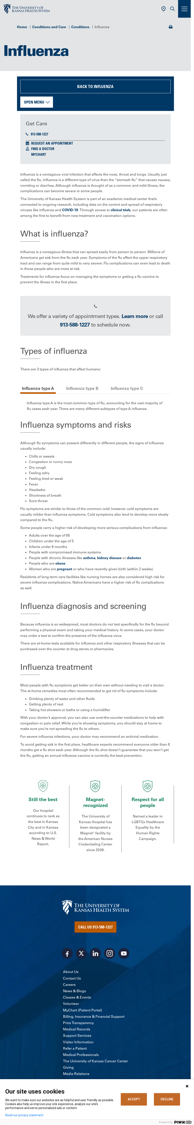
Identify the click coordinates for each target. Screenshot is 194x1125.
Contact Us (72, 978)
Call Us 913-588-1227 (95, 927)
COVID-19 (70, 210)
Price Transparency (78, 1023)
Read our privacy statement (24, 1115)
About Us (70, 971)
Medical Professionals (81, 1054)
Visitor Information (78, 1042)
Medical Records (76, 1029)
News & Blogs (74, 991)
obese (60, 563)
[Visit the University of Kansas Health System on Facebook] (67, 953)
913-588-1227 (37, 134)
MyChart (38, 154)
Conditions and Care (49, 27)
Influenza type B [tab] (82, 388)
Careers (69, 984)
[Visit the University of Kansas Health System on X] (81, 953)
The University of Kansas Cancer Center (95, 1061)
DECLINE (167, 1099)
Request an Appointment (52, 143)
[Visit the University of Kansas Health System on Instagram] (109, 953)
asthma (89, 558)
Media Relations (76, 1073)
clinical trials (121, 210)
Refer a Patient (75, 1048)
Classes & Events (77, 997)
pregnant (64, 569)
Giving (68, 1067)
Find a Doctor (42, 149)
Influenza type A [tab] (38, 388)
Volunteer (71, 1003)
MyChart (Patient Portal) (82, 1010)
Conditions (80, 27)
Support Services (77, 1035)
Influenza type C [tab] (127, 388)
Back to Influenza (95, 86)
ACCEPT (134, 1099)
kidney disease (109, 558)
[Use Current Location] (163, 8)
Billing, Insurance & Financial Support (93, 1016)
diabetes (134, 558)
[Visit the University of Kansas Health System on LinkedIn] (95, 953)
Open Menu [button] (34, 102)
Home (22, 27)
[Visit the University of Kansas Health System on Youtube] (123, 953)
